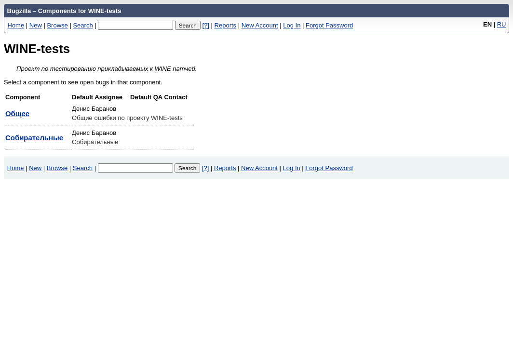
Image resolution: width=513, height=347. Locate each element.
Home (16, 25)
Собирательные (34, 137)
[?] (205, 25)
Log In (291, 25)
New (35, 25)
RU (501, 24)
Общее (17, 113)
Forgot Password (329, 25)
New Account (260, 25)
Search (83, 25)
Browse (57, 25)
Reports (226, 25)
